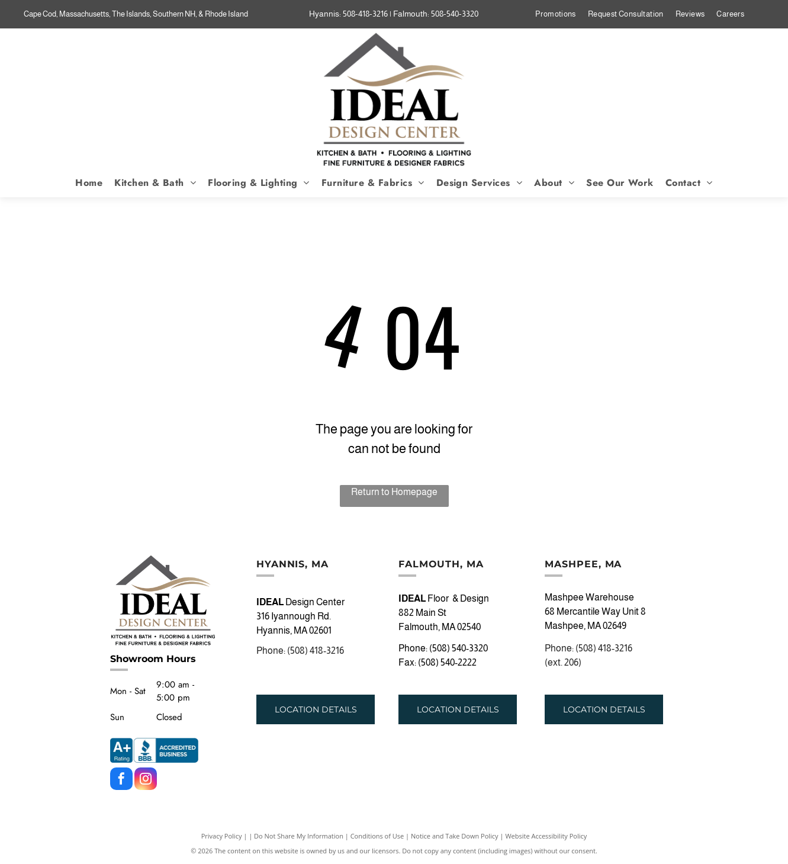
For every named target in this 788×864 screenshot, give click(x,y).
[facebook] (121, 780)
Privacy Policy (221, 835)
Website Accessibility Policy (546, 835)
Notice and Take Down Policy (454, 835)
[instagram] (145, 780)
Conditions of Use (377, 835)
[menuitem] (555, 14)
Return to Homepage (394, 492)
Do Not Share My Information (298, 835)
